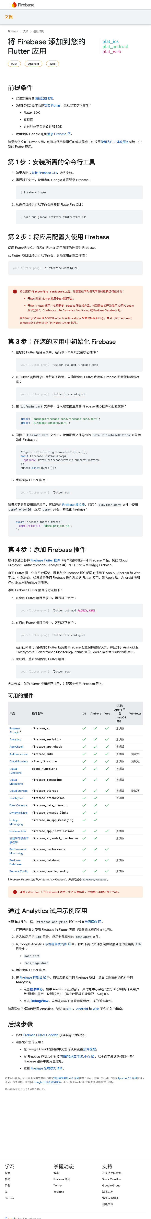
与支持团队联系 (112, 1173)
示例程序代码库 (56, 944)
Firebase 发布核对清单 (47, 1068)
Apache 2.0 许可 (127, 1078)
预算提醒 (89, 1049)
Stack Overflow (112, 1179)
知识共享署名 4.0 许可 (66, 1078)
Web (53, 63)
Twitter (57, 1185)
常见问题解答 (110, 1198)
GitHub (9, 1198)
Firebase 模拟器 (73, 505)
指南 (7, 1173)
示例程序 (91, 922)
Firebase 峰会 (61, 1179)
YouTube (58, 1192)
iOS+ (14, 63)
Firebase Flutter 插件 (45, 560)
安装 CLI (44, 173)
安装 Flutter (52, 106)
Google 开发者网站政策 (47, 1082)
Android (33, 63)
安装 (17, 831)
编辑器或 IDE (44, 99)
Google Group (111, 1185)
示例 (7, 1185)
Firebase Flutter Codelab (40, 1035)
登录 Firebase (56, 134)
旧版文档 (107, 1204)
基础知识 (38, 31)
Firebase (13, 31)
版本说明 (107, 1192)
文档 (9, 16)
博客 (56, 1173)
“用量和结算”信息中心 (75, 1057)
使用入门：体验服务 (115, 142)
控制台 (31, 978)
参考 (7, 1179)
